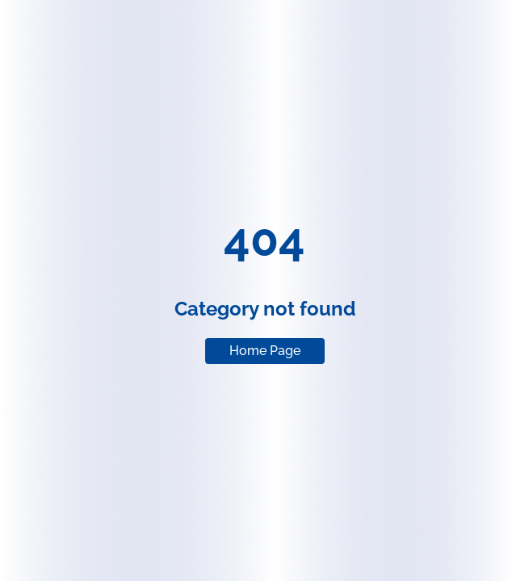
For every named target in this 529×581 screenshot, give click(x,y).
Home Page (264, 350)
